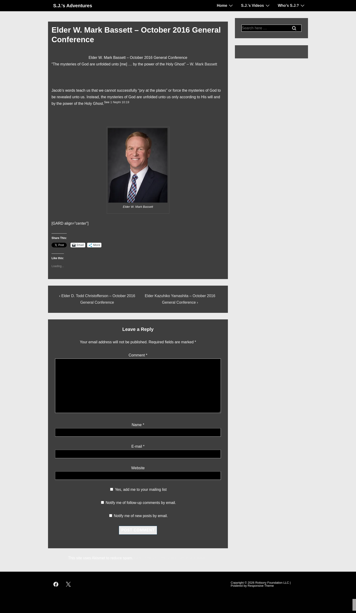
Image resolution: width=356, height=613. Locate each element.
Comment (138, 355)
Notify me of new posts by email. (141, 516)
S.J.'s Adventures (72, 5)
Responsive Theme (261, 585)
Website (138, 468)
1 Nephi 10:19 (119, 102)
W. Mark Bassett (203, 64)
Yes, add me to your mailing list (138, 490)
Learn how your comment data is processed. (171, 558)
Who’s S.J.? (292, 5)
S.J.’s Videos (256, 5)
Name (137, 425)
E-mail (136, 446)
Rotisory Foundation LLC (272, 582)
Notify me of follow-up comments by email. (141, 503)
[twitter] (68, 584)
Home (225, 5)
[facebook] (56, 584)
